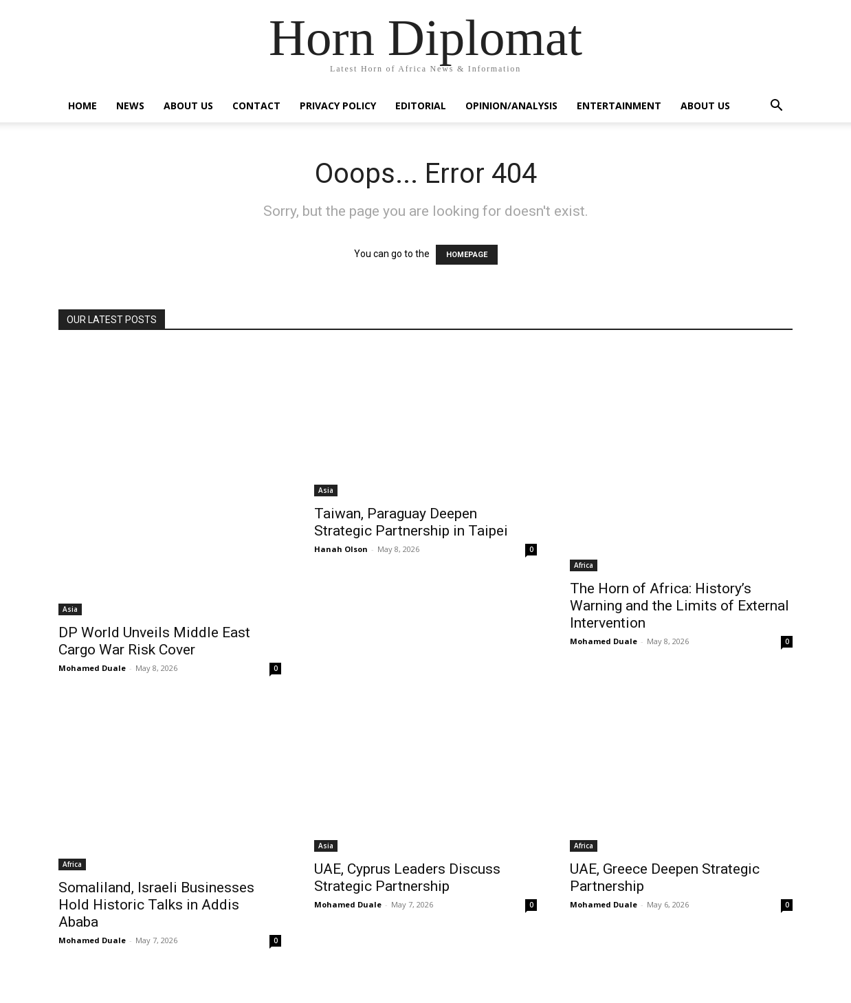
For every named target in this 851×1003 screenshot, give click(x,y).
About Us (188, 105)
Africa (583, 565)
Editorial (420, 105)
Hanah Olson (341, 549)
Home (82, 105)
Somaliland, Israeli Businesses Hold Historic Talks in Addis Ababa (156, 904)
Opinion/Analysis (511, 105)
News (130, 105)
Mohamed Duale (92, 668)
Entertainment (619, 105)
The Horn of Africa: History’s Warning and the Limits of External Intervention (679, 605)
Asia (70, 609)
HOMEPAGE (466, 254)
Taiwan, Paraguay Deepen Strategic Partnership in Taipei (411, 522)
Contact (256, 105)
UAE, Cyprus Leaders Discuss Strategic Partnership (407, 877)
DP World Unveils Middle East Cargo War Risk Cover (154, 641)
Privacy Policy (338, 105)
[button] (776, 106)
